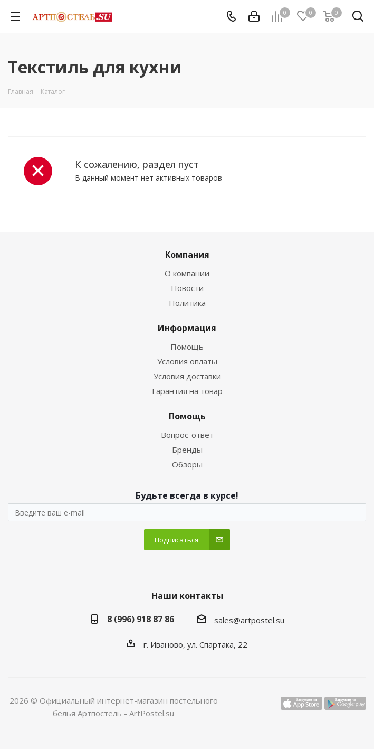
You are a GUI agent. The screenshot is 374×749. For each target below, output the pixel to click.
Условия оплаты (187, 361)
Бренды (187, 449)
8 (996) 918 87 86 (140, 619)
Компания (187, 254)
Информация (187, 328)
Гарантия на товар (187, 391)
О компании (187, 273)
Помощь (187, 346)
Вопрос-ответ (187, 434)
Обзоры (187, 464)
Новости (187, 288)
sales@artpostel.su (249, 620)
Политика (187, 302)
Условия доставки (187, 376)
